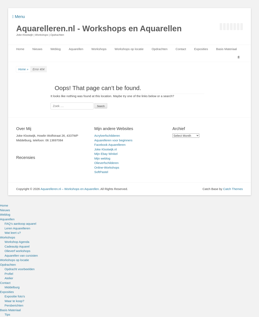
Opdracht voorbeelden (20, 269)
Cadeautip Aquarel (17, 246)
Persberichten (14, 305)
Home (20, 49)
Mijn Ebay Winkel (106, 153)
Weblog (55, 49)
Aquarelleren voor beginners (113, 140)
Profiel (9, 273)
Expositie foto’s (15, 296)
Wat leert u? (13, 232)
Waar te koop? (14, 301)
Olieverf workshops (18, 251)
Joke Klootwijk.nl (105, 149)
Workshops (99, 49)
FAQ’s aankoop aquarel (20, 223)
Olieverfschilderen (106, 163)
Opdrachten (159, 49)
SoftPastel (101, 172)
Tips (7, 314)
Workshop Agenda (17, 242)
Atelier (9, 278)
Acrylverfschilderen (107, 135)
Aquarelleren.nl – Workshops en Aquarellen (69, 189)
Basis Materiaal (226, 49)
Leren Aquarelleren (17, 228)
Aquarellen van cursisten (21, 255)
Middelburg (12, 287)
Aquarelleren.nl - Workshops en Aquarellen (99, 28)
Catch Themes (233, 189)
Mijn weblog (102, 158)
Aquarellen (76, 49)
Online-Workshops (106, 167)
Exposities (201, 49)
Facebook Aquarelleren (109, 144)
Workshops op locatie (129, 49)
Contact (181, 49)
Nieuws (37, 49)
